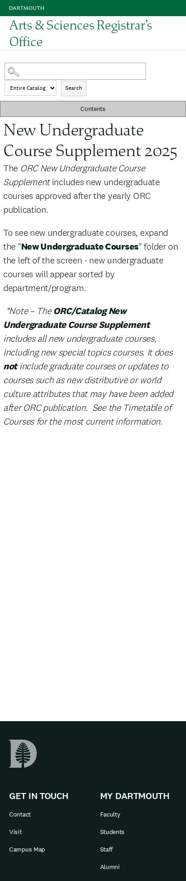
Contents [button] (93, 109)
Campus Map (27, 849)
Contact (20, 814)
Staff (106, 849)
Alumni (110, 867)
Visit (15, 832)
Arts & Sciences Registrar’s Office (80, 33)
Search (73, 88)
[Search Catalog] (75, 71)
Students (112, 832)
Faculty (110, 814)
